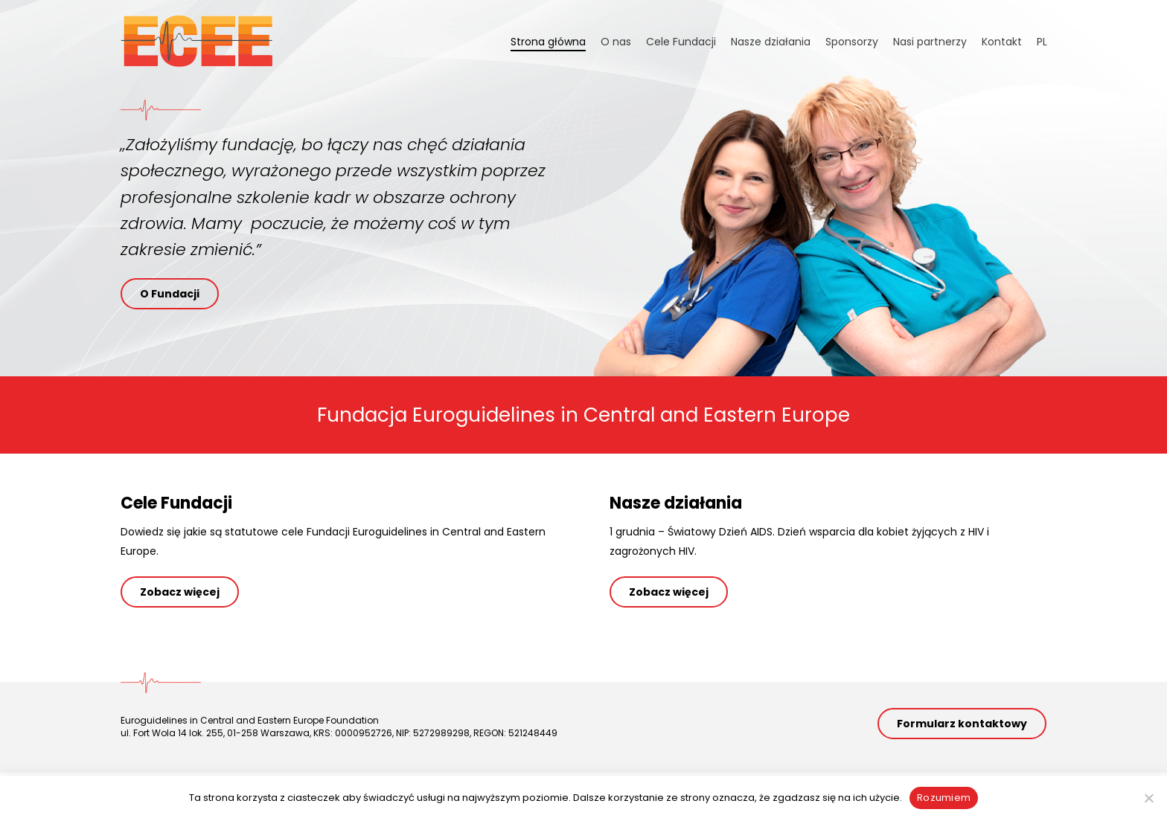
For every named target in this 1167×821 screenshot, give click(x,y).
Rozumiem (944, 798)
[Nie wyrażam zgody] (1148, 798)
